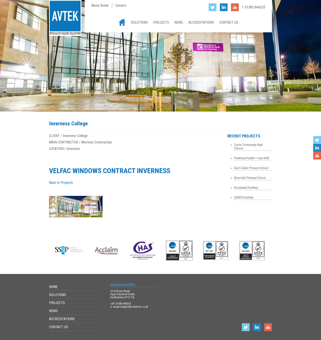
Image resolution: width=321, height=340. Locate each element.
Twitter (317, 140)
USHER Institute (244, 197)
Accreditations (201, 22)
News (178, 22)
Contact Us (228, 22)
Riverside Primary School (250, 178)
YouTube (317, 156)
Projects (161, 22)
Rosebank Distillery (246, 187)
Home (122, 22)
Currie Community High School (248, 146)
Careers (120, 5)
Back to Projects (61, 182)
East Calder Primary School (251, 168)
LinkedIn (317, 148)
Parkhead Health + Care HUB (251, 158)
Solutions (139, 22)
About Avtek (100, 5)
